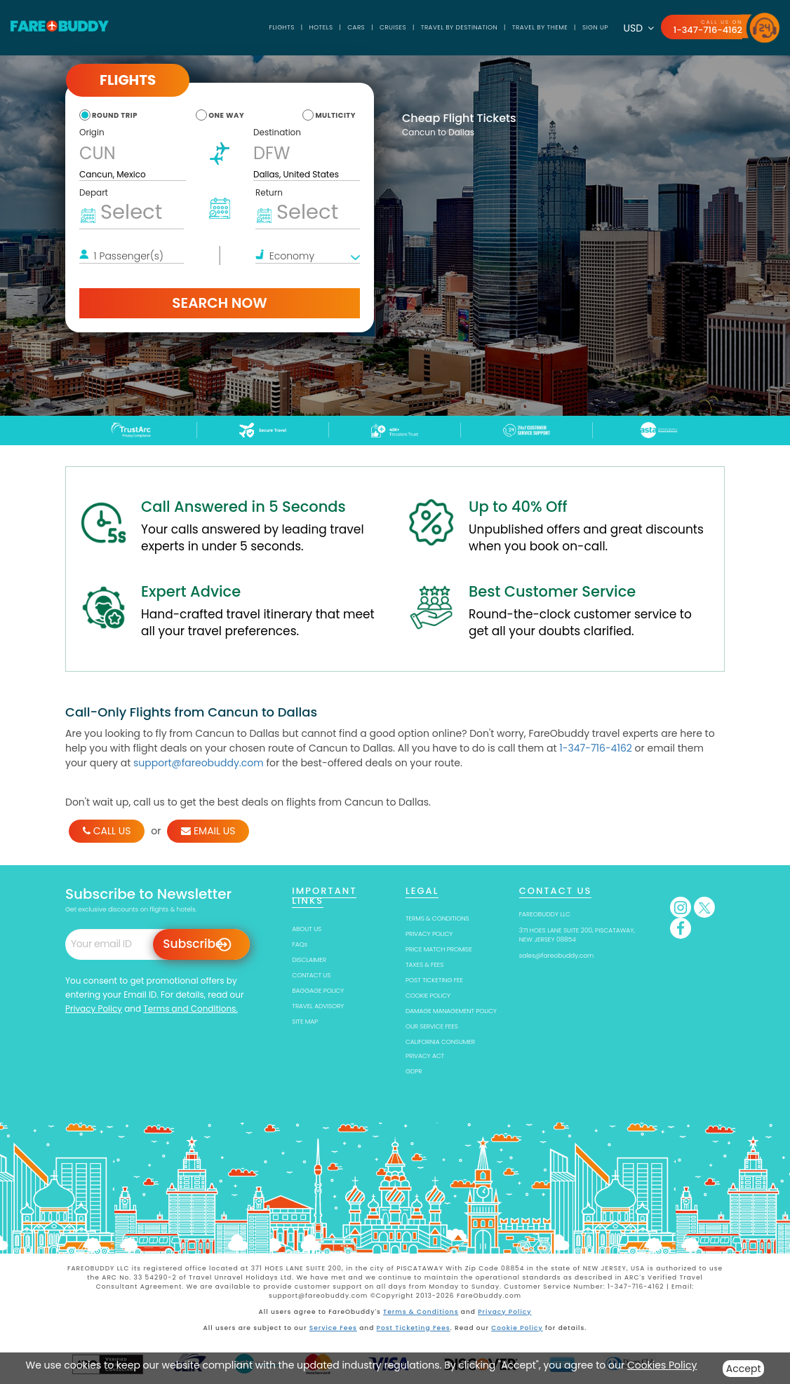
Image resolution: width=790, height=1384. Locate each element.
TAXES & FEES (424, 965)
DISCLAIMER (309, 960)
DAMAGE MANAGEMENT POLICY (451, 1011)
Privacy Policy (93, 1009)
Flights (277, 27)
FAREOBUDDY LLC (544, 914)
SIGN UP (594, 27)
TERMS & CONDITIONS (437, 918)
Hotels (316, 27)
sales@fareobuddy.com (556, 955)
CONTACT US (311, 975)
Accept (743, 1369)
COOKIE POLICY (428, 995)
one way (226, 115)
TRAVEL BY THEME (538, 27)
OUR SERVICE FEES (432, 1026)
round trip (115, 115)
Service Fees (333, 1327)
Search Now (219, 303)
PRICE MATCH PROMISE (439, 949)
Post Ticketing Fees (413, 1327)
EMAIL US (208, 831)
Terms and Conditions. (190, 1009)
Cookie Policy (516, 1327)
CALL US (106, 831)
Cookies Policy (662, 1365)
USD (637, 28)
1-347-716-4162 (707, 29)
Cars (352, 27)
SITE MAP (305, 1021)
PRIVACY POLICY (429, 934)
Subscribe (192, 943)
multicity (335, 115)
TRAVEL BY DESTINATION (456, 27)
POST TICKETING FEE (434, 980)
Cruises (389, 27)
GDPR (414, 1071)
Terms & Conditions (421, 1312)
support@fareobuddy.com (198, 763)
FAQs (299, 944)
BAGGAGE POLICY (318, 990)
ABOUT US (306, 929)
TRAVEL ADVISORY (318, 1006)
